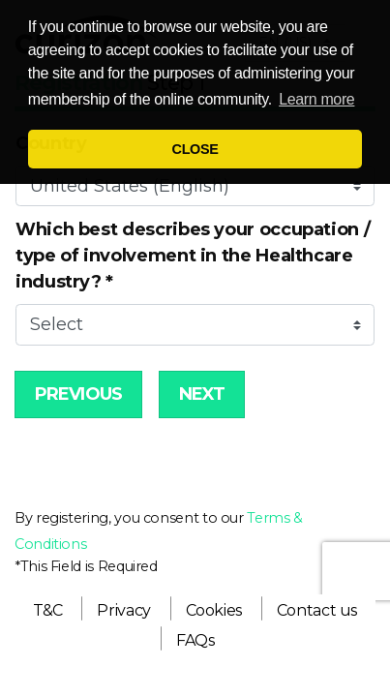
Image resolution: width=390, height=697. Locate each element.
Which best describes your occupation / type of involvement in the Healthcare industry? (192, 255)
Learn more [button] (316, 99)
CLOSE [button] (195, 149)
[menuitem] (47, 610)
